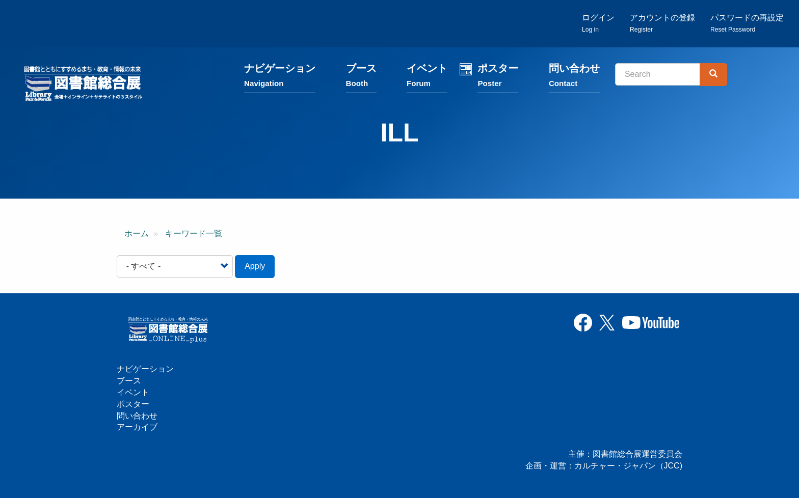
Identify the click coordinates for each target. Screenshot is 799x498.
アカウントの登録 (662, 23)
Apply (255, 266)
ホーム (136, 233)
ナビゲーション (279, 78)
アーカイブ (137, 427)
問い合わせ (574, 78)
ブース (361, 78)
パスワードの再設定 (747, 23)
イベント (427, 78)
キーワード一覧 (193, 233)
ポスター (497, 78)
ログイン (598, 23)
